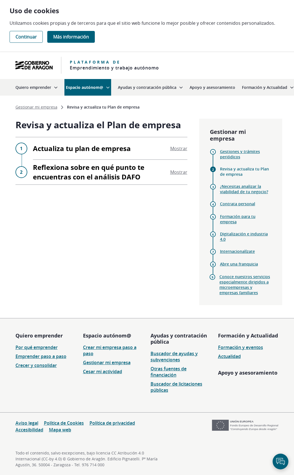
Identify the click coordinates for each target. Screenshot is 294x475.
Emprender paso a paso (40, 356)
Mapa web (60, 430)
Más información (71, 37)
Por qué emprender (36, 347)
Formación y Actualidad (248, 335)
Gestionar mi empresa (107, 362)
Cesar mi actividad (102, 371)
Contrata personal (237, 203)
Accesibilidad (29, 430)
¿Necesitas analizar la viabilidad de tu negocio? (244, 189)
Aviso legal (26, 423)
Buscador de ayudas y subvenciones (174, 356)
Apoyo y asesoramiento (247, 373)
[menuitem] (36, 87)
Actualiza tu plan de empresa (110, 148)
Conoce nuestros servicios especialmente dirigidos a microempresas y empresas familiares (244, 284)
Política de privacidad (112, 423)
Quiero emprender (39, 335)
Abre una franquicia (239, 264)
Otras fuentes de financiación (169, 372)
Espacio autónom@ (107, 335)
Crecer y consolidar (36, 365)
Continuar (26, 37)
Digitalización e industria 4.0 (244, 236)
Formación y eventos (240, 347)
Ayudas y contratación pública (179, 338)
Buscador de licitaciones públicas (176, 387)
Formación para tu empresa (237, 219)
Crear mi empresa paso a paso (109, 350)
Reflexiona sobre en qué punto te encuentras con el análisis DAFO (110, 172)
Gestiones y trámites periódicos (240, 154)
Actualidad (229, 356)
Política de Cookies (64, 423)
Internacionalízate (237, 251)
